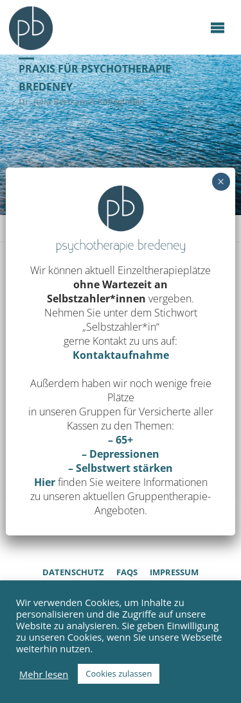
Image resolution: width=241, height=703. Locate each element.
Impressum (174, 572)
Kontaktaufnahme (121, 355)
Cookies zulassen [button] (118, 673)
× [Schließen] (220, 182)
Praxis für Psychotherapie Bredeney (95, 77)
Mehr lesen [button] (43, 674)
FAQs (127, 572)
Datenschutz (73, 572)
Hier (44, 482)
